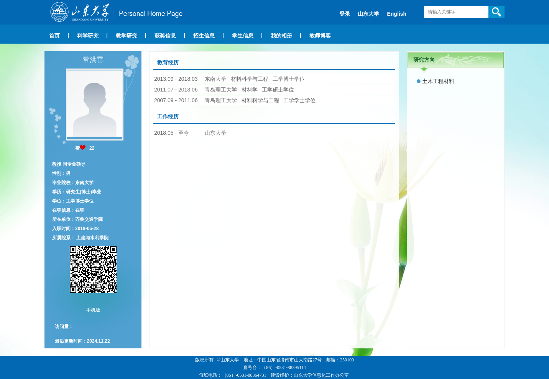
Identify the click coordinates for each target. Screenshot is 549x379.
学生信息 (242, 36)
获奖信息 (165, 36)
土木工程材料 (438, 81)
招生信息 (204, 36)
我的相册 (281, 36)
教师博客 (320, 36)
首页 (54, 36)
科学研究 (88, 36)
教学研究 (126, 36)
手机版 (93, 310)
